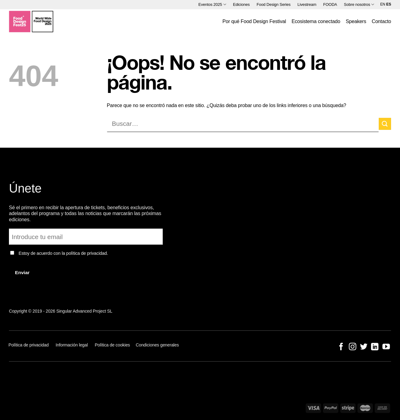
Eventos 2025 (212, 4)
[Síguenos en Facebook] (341, 347)
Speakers (356, 21)
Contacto (381, 21)
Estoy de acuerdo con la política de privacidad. (63, 253)
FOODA (330, 4)
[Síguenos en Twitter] (363, 347)
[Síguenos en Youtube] (386, 347)
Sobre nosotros (359, 4)
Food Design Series (274, 4)
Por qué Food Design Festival (254, 21)
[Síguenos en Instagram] (352, 347)
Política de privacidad (29, 344)
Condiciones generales (157, 344)
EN (382, 4)
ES (388, 4)
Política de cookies (112, 344)
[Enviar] (385, 124)
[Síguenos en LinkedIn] (374, 347)
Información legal (71, 344)
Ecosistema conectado (316, 21)
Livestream (306, 4)
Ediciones (241, 4)
